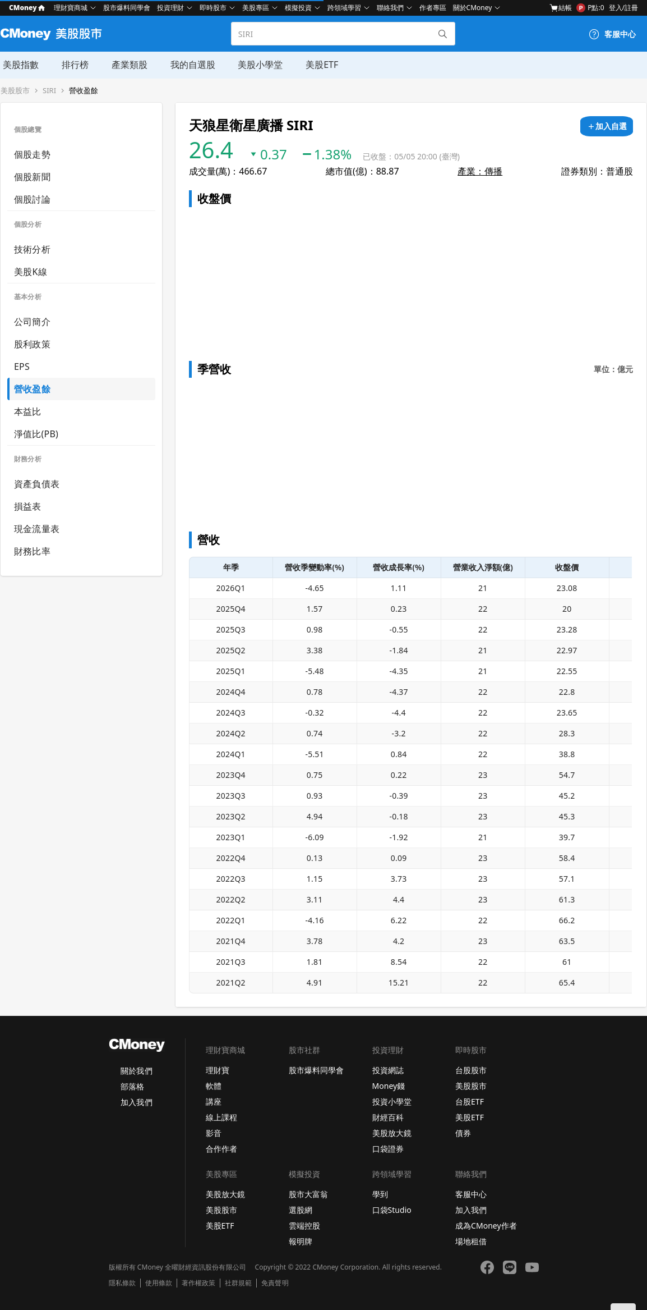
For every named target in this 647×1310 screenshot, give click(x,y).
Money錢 (388, 1085)
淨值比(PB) (36, 434)
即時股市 (213, 7)
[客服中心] (612, 34)
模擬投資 (298, 7)
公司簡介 (32, 321)
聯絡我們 (390, 7)
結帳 (560, 7)
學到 (380, 1194)
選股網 (300, 1209)
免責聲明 (274, 1283)
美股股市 (15, 90)
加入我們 (136, 1102)
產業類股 (126, 64)
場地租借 (471, 1241)
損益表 (27, 506)
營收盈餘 (83, 90)
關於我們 (136, 1070)
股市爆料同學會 (126, 7)
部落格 (132, 1086)
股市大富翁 (308, 1194)
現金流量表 (36, 529)
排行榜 (72, 64)
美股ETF (317, 64)
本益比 (27, 411)
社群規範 (238, 1283)
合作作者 (221, 1148)
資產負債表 (36, 484)
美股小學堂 (256, 64)
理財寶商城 (70, 7)
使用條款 (158, 1283)
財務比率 (32, 551)
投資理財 (170, 7)
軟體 (213, 1085)
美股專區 (255, 7)
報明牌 (300, 1241)
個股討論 (32, 199)
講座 (213, 1101)
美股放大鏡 (392, 1133)
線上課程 (221, 1117)
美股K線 (30, 271)
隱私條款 (122, 1283)
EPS (22, 366)
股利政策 (32, 344)
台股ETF (469, 1101)
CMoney (27, 7)
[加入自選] (606, 126)
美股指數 (18, 64)
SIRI (49, 90)
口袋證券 (388, 1148)
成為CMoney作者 (486, 1225)
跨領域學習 (344, 7)
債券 (463, 1133)
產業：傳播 (479, 171)
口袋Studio (392, 1209)
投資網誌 (388, 1070)
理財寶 (217, 1070)
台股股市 (471, 1070)
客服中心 (471, 1194)
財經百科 (388, 1117)
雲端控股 (304, 1225)
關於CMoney (472, 7)
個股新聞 (32, 177)
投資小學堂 (392, 1101)
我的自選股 (189, 64)
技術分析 (32, 249)
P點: (590, 7)
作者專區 (432, 7)
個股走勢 (32, 154)
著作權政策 (198, 1283)
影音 (213, 1133)
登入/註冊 (623, 7)
